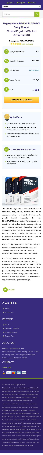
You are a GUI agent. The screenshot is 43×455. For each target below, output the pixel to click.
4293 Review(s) (27, 44)
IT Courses (9, 312)
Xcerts (9, 302)
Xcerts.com (6, 368)
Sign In (10, 3)
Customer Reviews (12, 328)
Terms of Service (11, 332)
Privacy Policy (10, 336)
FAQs (7, 324)
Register (21, 3)
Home (7, 308)
